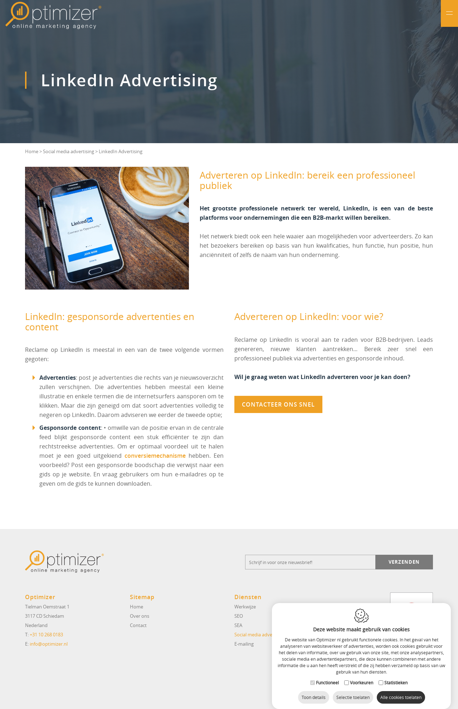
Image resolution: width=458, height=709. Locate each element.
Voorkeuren (361, 676)
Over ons (139, 616)
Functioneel (327, 676)
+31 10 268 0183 (46, 634)
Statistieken (396, 676)
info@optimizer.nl (49, 644)
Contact (138, 625)
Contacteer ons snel (278, 404)
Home (31, 151)
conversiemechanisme (155, 456)
